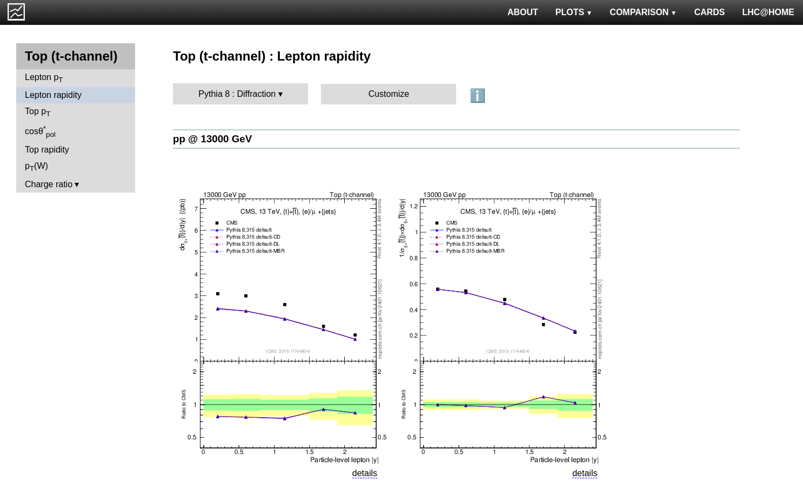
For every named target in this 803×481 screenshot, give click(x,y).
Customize (389, 93)
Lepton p (44, 78)
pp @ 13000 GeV (212, 138)
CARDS (709, 12)
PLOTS (574, 12)
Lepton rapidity (53, 95)
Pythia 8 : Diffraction (237, 93)
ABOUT (522, 12)
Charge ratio (48, 184)
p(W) (36, 167)
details (364, 473)
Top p (37, 112)
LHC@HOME (768, 12)
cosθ (40, 131)
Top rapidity (47, 149)
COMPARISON (643, 12)
